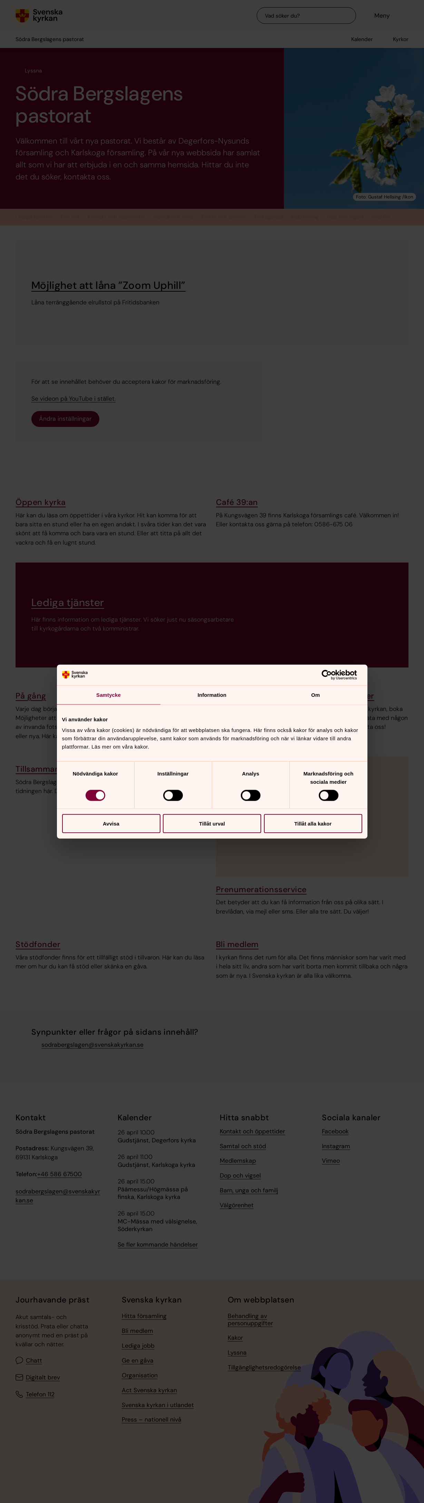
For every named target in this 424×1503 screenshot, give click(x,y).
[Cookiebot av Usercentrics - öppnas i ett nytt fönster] (332, 675)
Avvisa (111, 824)
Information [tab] (212, 694)
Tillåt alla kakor (313, 824)
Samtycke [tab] (108, 694)
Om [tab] (315, 694)
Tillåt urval (212, 824)
